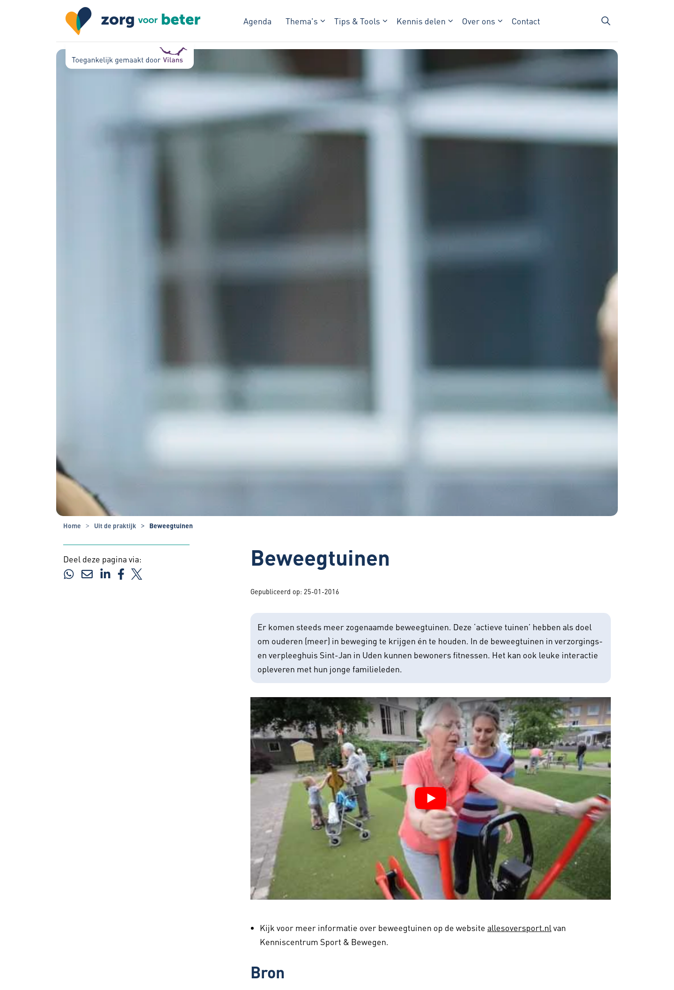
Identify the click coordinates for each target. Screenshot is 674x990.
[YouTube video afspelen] (431, 798)
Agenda (257, 20)
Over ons (478, 20)
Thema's (302, 20)
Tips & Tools (357, 20)
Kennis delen (421, 20)
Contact (526, 20)
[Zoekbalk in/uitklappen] (606, 21)
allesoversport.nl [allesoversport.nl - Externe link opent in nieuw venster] (519, 927)
